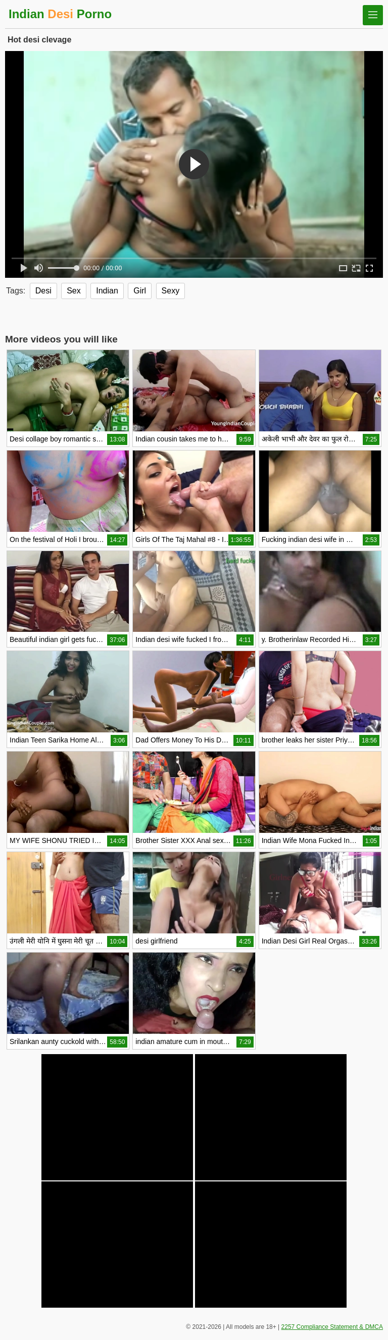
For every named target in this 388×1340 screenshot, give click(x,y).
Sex (74, 290)
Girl (139, 290)
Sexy (171, 290)
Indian (107, 290)
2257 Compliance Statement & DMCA (332, 1326)
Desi (43, 290)
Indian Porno (60, 14)
